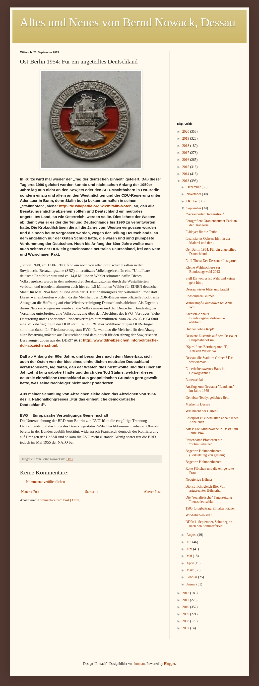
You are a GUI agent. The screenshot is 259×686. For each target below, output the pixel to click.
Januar (191, 584)
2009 (186, 614)
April (190, 563)
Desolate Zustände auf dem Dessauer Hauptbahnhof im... (211, 338)
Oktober (192, 201)
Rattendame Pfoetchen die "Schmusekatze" (204, 442)
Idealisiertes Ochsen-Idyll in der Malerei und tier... (208, 241)
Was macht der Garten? (202, 411)
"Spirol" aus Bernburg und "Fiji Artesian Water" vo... (208, 349)
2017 (186, 153)
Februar (192, 577)
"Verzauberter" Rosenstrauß (205, 214)
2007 (186, 628)
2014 (186, 174)
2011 (186, 600)
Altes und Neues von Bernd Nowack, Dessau (127, 22)
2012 (186, 593)
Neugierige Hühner (199, 479)
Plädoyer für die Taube (201, 232)
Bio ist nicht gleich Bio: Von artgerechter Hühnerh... (205, 489)
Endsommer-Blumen (200, 296)
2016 (186, 160)
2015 (186, 167)
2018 (186, 146)
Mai (189, 556)
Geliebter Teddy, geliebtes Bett (207, 398)
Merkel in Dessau (198, 404)
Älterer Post (152, 492)
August (191, 535)
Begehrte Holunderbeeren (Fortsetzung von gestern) (205, 453)
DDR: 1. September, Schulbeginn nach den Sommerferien (209, 524)
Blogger (169, 664)
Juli (189, 542)
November (194, 194)
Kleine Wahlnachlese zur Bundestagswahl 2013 (203, 270)
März (190, 570)
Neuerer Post (30, 492)
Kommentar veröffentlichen (45, 482)
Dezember (193, 187)
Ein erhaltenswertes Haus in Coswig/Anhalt (205, 371)
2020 (186, 131)
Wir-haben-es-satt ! (199, 515)
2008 (186, 621)
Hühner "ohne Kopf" (200, 329)
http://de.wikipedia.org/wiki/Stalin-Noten (95, 206)
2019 (186, 138)
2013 (186, 181)
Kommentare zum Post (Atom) (58, 500)
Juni (189, 549)
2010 (186, 607)
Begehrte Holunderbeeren (203, 462)
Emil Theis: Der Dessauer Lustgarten (211, 261)
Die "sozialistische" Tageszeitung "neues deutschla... (209, 500)
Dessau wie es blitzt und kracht (207, 289)
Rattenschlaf (194, 380)
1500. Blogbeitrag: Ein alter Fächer (210, 508)
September (194, 208)
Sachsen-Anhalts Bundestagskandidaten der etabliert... (206, 318)
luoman (139, 664)
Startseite (91, 492)
